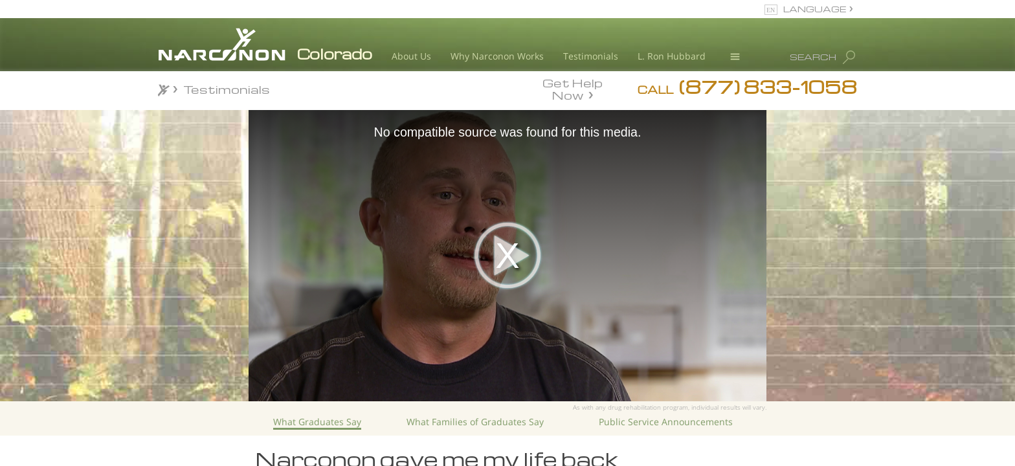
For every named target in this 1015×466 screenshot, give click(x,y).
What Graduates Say (317, 422)
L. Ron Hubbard (672, 56)
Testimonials (590, 56)
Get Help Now (572, 88)
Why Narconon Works (497, 56)
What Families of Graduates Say (475, 422)
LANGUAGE (814, 8)
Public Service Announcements (666, 422)
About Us (411, 56)
